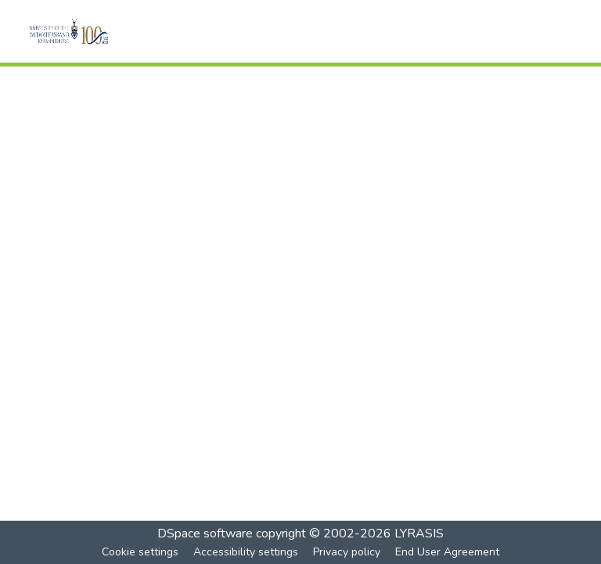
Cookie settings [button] (140, 551)
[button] (90, 31)
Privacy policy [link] (346, 551)
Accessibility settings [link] (245, 551)
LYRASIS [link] (419, 533)
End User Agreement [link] (447, 551)
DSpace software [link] (205, 533)
